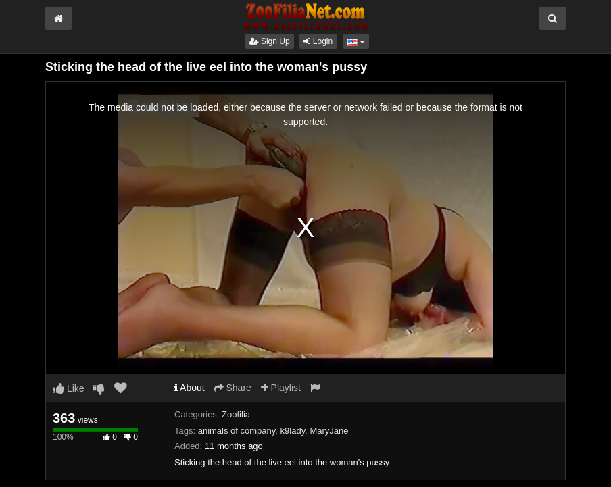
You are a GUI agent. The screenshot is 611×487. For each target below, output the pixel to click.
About (189, 387)
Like (68, 388)
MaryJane (329, 431)
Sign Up (269, 41)
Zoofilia (236, 414)
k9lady (293, 431)
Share (232, 387)
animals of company (237, 431)
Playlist (281, 387)
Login (318, 41)
